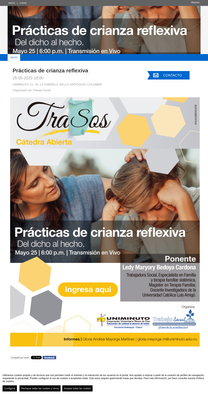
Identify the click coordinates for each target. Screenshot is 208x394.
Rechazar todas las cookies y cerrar (40, 388)
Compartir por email (20, 358)
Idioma (195, 2)
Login (23, 3)
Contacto (172, 75)
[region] (104, 381)
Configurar (9, 388)
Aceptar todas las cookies (77, 388)
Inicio (11, 3)
